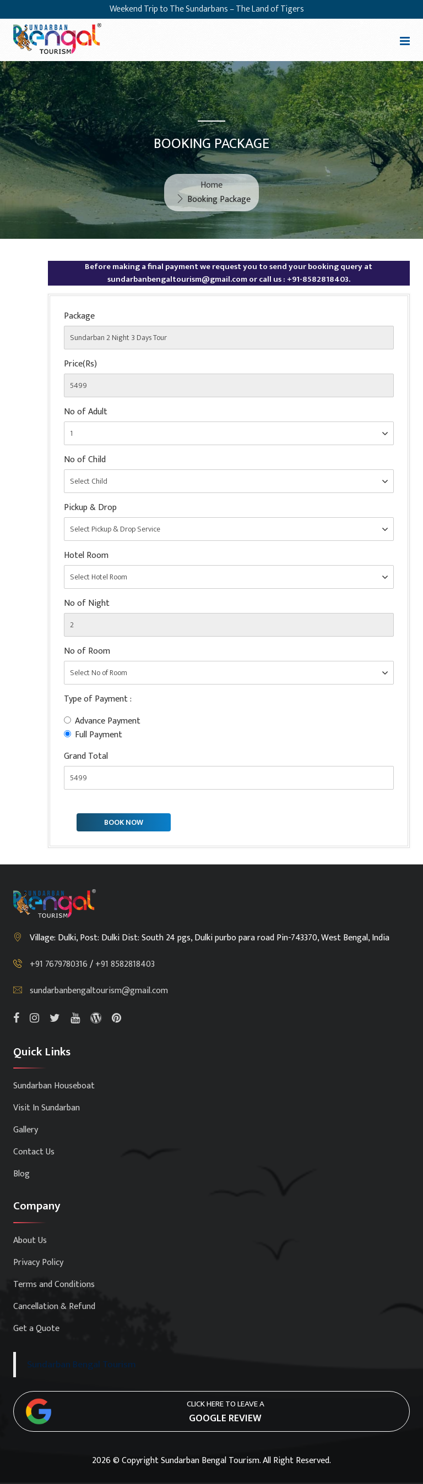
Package (79, 316)
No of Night (87, 603)
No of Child (85, 460)
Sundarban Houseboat (54, 1085)
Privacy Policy (38, 1262)
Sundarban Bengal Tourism (81, 1364)
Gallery (25, 1129)
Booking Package (219, 199)
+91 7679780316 (60, 964)
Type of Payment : (98, 699)
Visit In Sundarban (46, 1107)
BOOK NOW (123, 822)
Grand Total (86, 756)
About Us (30, 1240)
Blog (21, 1174)
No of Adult (85, 412)
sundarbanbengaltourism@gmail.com (99, 990)
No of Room (87, 651)
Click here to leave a (225, 1412)
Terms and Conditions (54, 1284)
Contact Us (34, 1152)
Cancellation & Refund (54, 1306)
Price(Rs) (80, 364)
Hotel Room (86, 555)
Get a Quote (36, 1328)
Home (211, 185)
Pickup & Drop (90, 507)
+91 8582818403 (125, 964)
